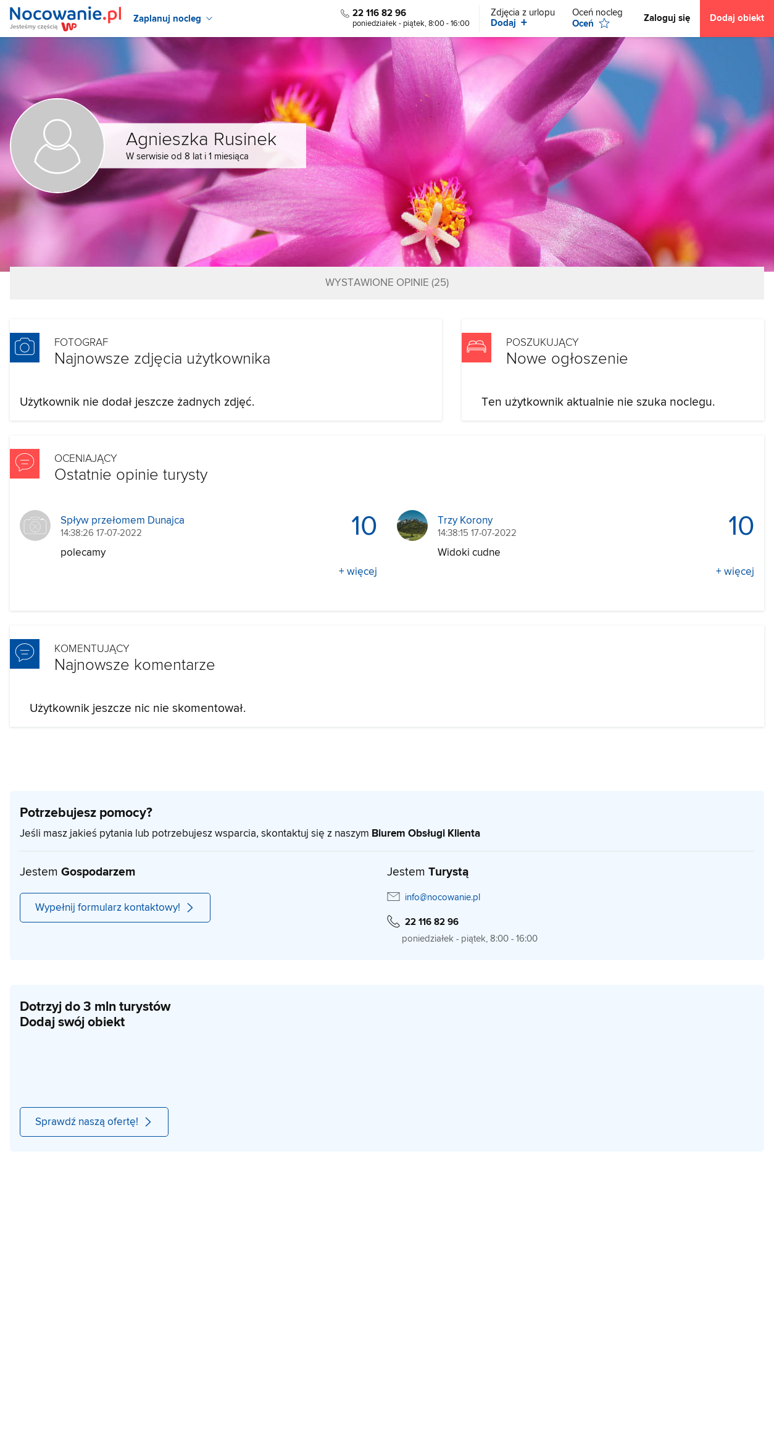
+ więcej (358, 572)
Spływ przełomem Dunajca (122, 521)
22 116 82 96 (379, 13)
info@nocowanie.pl (442, 897)
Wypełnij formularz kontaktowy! (115, 907)
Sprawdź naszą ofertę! (94, 1122)
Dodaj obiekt (737, 18)
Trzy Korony (465, 521)
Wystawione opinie (387, 282)
